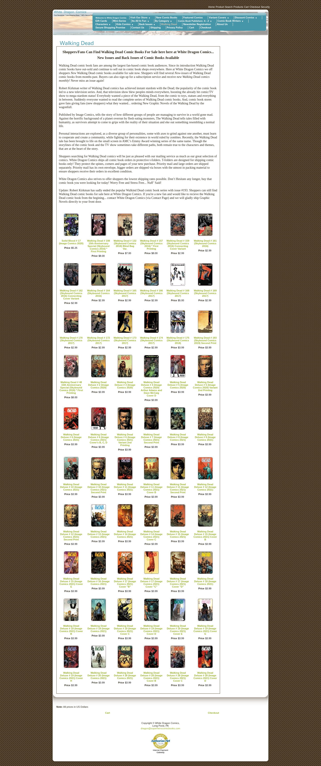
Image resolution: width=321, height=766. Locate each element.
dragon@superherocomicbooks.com (160, 728)
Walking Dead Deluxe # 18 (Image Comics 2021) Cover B (71, 630)
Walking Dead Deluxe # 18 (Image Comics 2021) (205, 581)
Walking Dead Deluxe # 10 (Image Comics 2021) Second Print (98, 488)
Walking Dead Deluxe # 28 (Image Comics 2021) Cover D (205, 676)
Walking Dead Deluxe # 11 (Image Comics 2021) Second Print (178, 488)
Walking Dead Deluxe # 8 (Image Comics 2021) (177, 437)
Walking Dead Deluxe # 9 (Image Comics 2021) (205, 437)
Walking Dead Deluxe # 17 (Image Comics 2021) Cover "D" (178, 582)
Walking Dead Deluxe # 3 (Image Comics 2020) (125, 385)
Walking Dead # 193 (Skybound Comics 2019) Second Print (205, 340)
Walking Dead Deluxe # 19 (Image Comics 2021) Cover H (71, 676)
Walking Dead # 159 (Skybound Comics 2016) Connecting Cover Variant (178, 244)
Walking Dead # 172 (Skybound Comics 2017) (98, 340)
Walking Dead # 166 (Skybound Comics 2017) (151, 293)
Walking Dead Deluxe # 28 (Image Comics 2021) (125, 675)
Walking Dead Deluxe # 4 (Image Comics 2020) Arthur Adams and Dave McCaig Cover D (151, 389)
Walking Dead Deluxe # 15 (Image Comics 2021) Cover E (71, 582)
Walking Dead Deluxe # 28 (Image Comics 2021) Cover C (178, 676)
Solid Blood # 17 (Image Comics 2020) (71, 242)
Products (238, 7)
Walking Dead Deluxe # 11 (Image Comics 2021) (125, 487)
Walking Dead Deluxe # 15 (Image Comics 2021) (178, 534)
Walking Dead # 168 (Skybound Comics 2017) (178, 293)
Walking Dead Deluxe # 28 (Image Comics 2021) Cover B (151, 676)
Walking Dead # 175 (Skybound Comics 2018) (178, 340)
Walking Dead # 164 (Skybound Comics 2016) (98, 293)
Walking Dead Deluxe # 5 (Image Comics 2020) (177, 385)
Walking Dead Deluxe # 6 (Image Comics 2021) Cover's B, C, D (98, 438)
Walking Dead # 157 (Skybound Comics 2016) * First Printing (151, 244)
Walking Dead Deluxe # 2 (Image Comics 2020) (98, 385)
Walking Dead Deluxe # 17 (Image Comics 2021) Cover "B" (125, 582)
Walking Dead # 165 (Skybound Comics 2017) (124, 293)
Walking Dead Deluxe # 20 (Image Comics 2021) (98, 675)
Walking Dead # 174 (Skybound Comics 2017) (151, 340)
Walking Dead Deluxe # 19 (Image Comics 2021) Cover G (205, 630)
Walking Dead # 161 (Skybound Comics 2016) (205, 243)
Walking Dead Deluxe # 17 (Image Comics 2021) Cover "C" (151, 582)
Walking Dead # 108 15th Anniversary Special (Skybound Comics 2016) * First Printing (98, 246)
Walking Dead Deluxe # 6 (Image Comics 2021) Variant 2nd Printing (125, 440)
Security (265, 7)
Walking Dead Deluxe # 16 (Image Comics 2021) (98, 581)
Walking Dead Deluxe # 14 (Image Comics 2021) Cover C (151, 535)
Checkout (255, 7)
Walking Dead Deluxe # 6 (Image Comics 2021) (71, 437)
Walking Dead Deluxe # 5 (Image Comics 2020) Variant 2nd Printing (205, 386)
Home (211, 7)
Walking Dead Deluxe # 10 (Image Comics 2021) (71, 487)
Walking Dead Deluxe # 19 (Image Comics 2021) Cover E (178, 630)
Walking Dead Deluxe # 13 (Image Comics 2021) (98, 534)
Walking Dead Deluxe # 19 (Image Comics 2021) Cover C (125, 630)
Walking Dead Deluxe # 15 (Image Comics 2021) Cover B (205, 535)
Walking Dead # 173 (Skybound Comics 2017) (124, 340)
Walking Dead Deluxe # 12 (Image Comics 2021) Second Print (71, 535)
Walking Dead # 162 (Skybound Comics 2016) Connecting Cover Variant (71, 294)
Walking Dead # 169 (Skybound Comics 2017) (205, 293)
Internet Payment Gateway (160, 751)
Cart (246, 7)
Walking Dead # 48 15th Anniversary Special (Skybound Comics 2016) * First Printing (71, 387)
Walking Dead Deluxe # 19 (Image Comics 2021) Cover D (151, 630)
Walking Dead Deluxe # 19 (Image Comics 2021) (98, 629)
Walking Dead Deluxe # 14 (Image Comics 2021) (125, 534)
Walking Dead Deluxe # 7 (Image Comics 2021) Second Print (151, 438)
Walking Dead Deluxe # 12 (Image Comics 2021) (205, 487)
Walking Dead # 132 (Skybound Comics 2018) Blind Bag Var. (124, 244)
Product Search (224, 7)
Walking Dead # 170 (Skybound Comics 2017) (71, 340)
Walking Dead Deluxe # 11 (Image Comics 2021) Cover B (151, 488)
